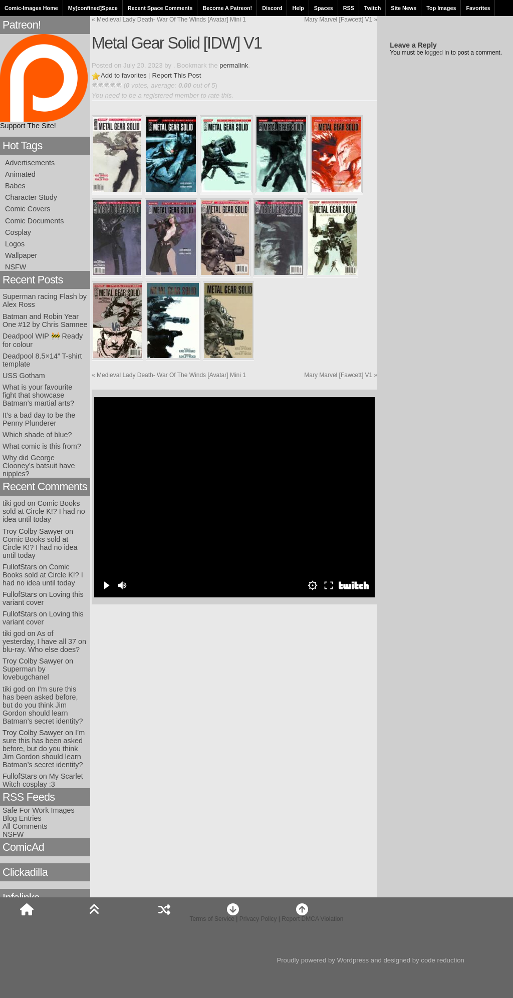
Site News (403, 8)
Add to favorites (124, 75)
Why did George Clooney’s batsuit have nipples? (39, 466)
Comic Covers (27, 209)
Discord (272, 8)
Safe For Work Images (39, 810)
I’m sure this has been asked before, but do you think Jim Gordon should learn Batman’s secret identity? (43, 705)
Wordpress (353, 960)
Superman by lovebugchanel (26, 673)
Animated (20, 174)
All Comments (25, 826)
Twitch (372, 8)
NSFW (15, 267)
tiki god (14, 503)
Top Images (441, 8)
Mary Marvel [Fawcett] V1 (340, 19)
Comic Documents (34, 221)
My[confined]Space (93, 8)
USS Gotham (24, 376)
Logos (15, 244)
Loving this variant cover (43, 598)
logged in (437, 52)
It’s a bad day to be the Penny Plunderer (39, 419)
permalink (233, 65)
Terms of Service (212, 918)
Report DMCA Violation (312, 918)
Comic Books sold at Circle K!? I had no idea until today (44, 511)
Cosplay (18, 232)
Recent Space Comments (160, 8)
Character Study (31, 197)
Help (298, 8)
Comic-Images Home (31, 8)
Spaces (323, 8)
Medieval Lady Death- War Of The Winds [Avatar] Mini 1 (169, 19)
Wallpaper (21, 255)
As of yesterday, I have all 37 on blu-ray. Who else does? (44, 641)
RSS (348, 8)
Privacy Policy (258, 918)
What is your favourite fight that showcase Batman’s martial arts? (38, 395)
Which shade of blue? (37, 435)
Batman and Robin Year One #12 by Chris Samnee (45, 320)
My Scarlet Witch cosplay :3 (43, 780)
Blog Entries (22, 818)
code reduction (442, 960)
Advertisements (30, 163)
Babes (15, 186)
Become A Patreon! (227, 8)
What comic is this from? (42, 446)
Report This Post (176, 75)
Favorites (478, 8)
